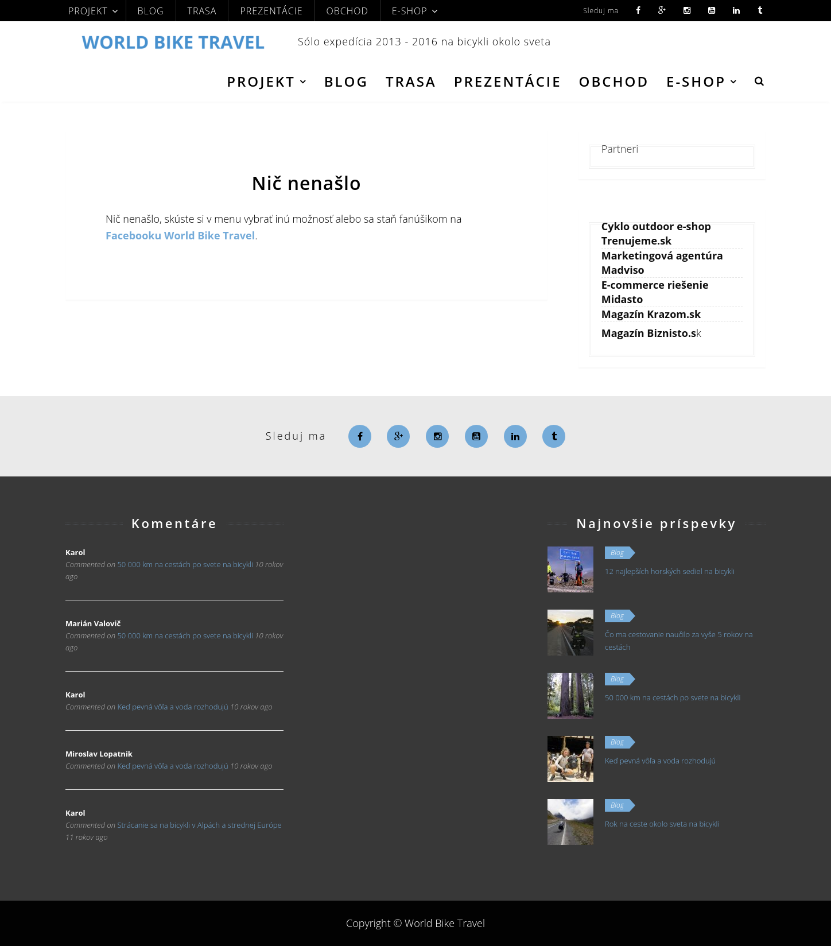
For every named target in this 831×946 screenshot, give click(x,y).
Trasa (202, 11)
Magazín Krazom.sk (651, 314)
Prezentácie (271, 11)
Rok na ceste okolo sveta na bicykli (662, 824)
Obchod (347, 11)
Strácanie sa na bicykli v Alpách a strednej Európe (199, 825)
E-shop (410, 11)
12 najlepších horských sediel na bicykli (670, 571)
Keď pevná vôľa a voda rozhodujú (172, 706)
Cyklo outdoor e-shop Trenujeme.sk (656, 233)
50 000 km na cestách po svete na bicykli (185, 564)
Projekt (88, 11)
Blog (151, 11)
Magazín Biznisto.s (648, 333)
